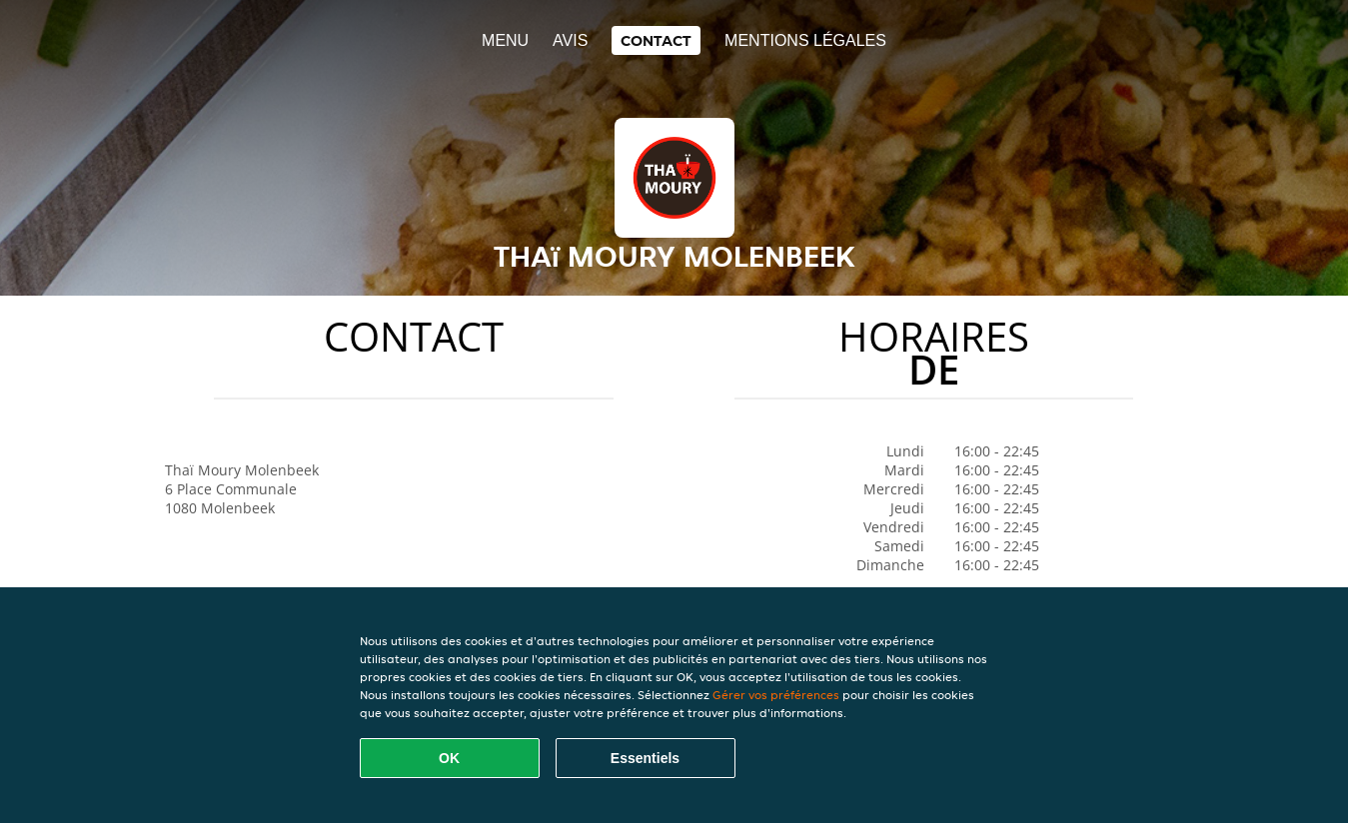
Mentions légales (805, 40)
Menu (505, 40)
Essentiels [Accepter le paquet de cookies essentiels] (645, 758)
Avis (570, 40)
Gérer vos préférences (775, 694)
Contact (656, 40)
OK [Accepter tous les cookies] (449, 758)
